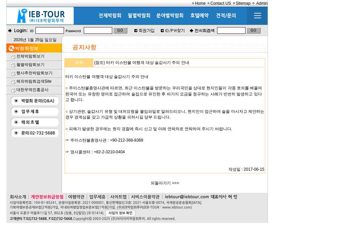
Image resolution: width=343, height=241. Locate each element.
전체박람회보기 (30, 56)
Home (200, 3)
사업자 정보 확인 (120, 213)
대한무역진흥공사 (32, 89)
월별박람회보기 (30, 64)
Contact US (220, 3)
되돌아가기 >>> (165, 183)
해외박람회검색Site (34, 81)
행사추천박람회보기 (34, 73)
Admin (262, 3)
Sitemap (243, 3)
